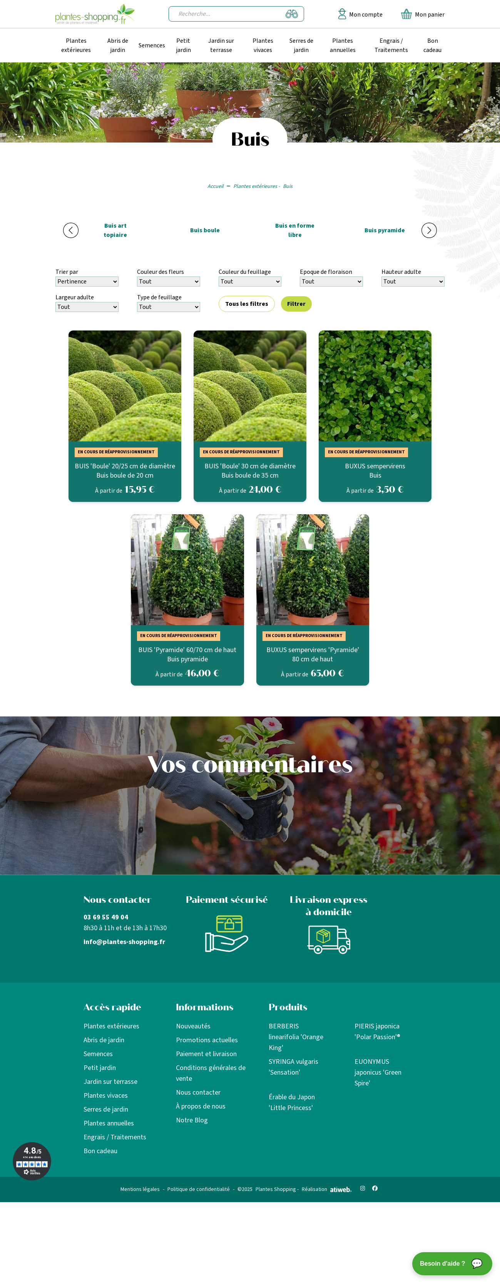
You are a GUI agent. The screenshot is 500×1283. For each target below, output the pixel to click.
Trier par (66, 272)
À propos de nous (201, 1106)
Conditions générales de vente (211, 1073)
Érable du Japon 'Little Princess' (292, 1102)
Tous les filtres (246, 304)
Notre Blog (192, 1120)
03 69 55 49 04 (106, 917)
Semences (152, 45)
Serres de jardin (301, 45)
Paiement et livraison (206, 1054)
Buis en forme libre (294, 230)
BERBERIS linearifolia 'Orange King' (296, 1037)
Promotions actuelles (207, 1040)
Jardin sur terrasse (221, 45)
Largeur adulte (74, 297)
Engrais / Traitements (391, 45)
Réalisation (327, 1189)
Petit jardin (183, 45)
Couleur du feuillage (245, 272)
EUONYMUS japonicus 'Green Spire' (378, 1072)
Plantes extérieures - (256, 186)
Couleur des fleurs (160, 272)
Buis (288, 186)
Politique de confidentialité (198, 1189)
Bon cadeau (432, 45)
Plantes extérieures (76, 45)
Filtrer (296, 304)
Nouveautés (193, 1026)
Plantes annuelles (343, 45)
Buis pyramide (385, 230)
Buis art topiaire (115, 230)
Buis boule (205, 230)
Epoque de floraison (326, 272)
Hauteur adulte (401, 272)
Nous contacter (198, 1092)
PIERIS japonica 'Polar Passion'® (377, 1031)
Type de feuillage (159, 297)
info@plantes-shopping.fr (124, 942)
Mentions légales (140, 1189)
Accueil (215, 186)
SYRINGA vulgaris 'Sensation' (293, 1067)
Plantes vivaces (263, 45)
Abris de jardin (117, 45)
